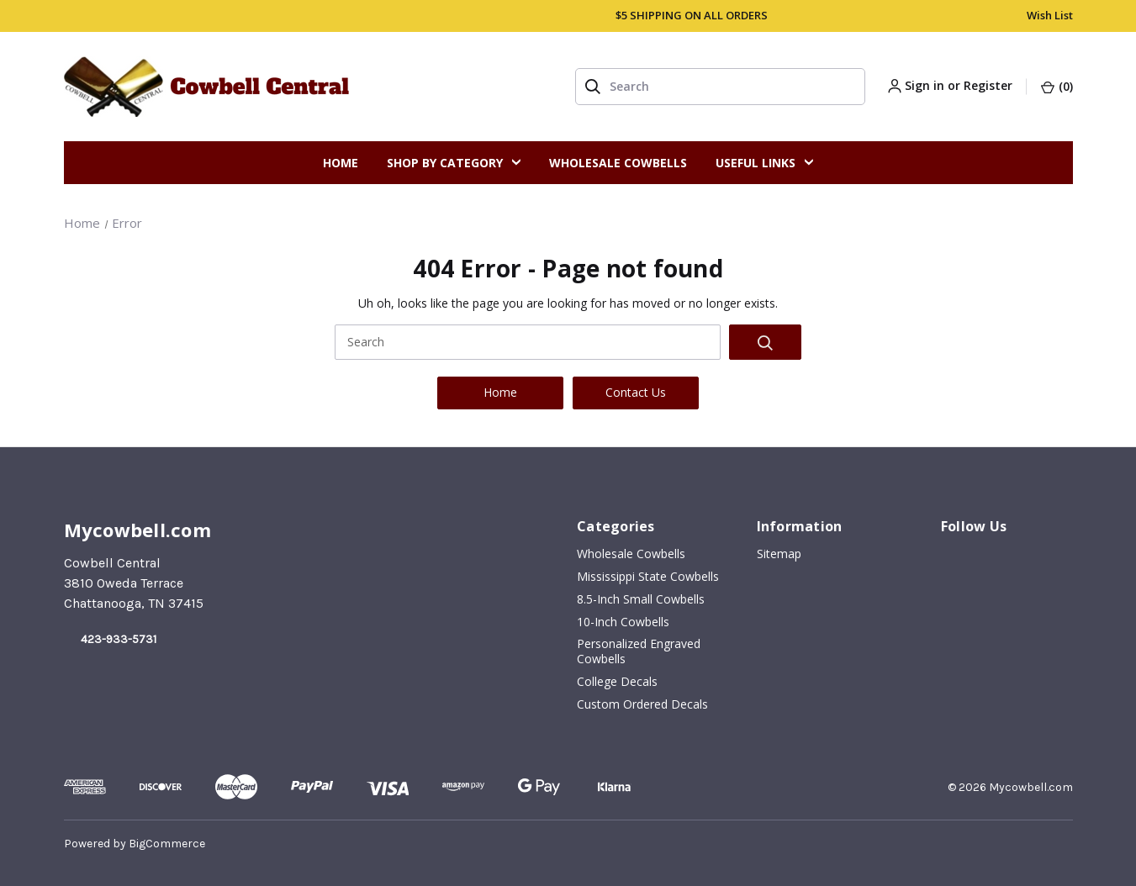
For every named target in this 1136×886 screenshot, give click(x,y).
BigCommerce (167, 843)
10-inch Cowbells (623, 622)
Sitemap (779, 554)
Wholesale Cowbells (618, 163)
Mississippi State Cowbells (648, 576)
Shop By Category (453, 163)
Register (988, 85)
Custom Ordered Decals (642, 704)
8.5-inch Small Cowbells (641, 599)
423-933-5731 (118, 639)
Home (340, 163)
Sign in (924, 85)
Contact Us (635, 392)
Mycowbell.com (1031, 787)
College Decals (617, 681)
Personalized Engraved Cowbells (638, 651)
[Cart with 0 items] (1056, 84)
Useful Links (764, 163)
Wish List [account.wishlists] (1050, 15)
